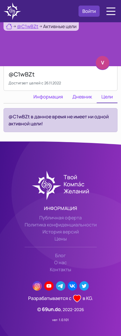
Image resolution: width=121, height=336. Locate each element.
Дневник (82, 96)
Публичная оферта (60, 217)
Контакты (60, 269)
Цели (107, 96)
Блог (60, 255)
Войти (89, 11)
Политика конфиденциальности (61, 224)
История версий (60, 231)
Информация (48, 96)
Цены (60, 239)
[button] (110, 11)
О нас (60, 262)
